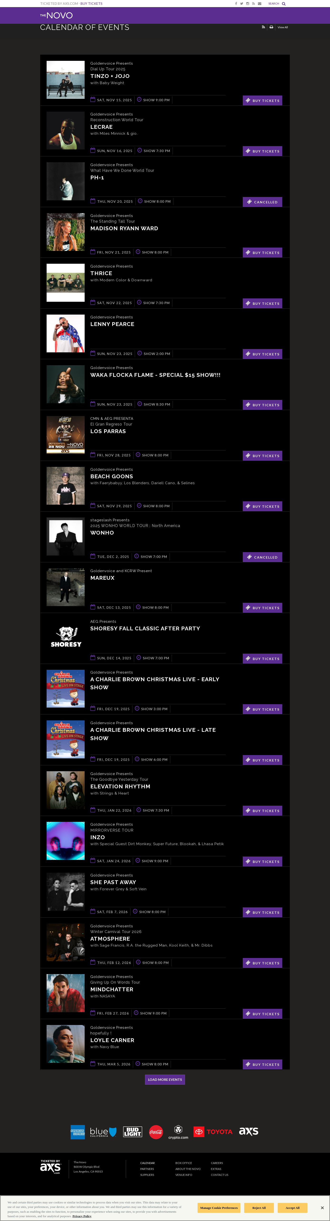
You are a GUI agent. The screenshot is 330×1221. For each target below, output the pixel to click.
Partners (147, 1173)
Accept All (293, 1208)
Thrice (101, 273)
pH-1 (97, 177)
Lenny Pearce (112, 324)
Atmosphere (110, 943)
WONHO (102, 533)
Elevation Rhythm (120, 786)
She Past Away (113, 886)
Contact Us (219, 1179)
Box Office (183, 1167)
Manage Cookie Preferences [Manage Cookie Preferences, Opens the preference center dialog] (219, 1208)
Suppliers (147, 1179)
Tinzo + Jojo (110, 76)
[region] (165, 1208)
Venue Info (183, 1179)
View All (283, 34)
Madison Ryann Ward (124, 228)
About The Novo (188, 1173)
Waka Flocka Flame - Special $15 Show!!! (155, 375)
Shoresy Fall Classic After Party (145, 628)
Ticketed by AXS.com (164, 34)
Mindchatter (111, 994)
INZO (97, 837)
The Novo (56, 15)
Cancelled (262, 201)
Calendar (147, 1167)
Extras (216, 1173)
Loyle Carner (112, 1044)
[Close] (322, 1207)
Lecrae (101, 127)
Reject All (259, 1208)
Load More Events (165, 1084)
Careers (217, 1167)
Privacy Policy (82, 1216)
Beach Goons (111, 476)
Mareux (102, 578)
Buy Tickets (91, 3)
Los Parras (108, 431)
